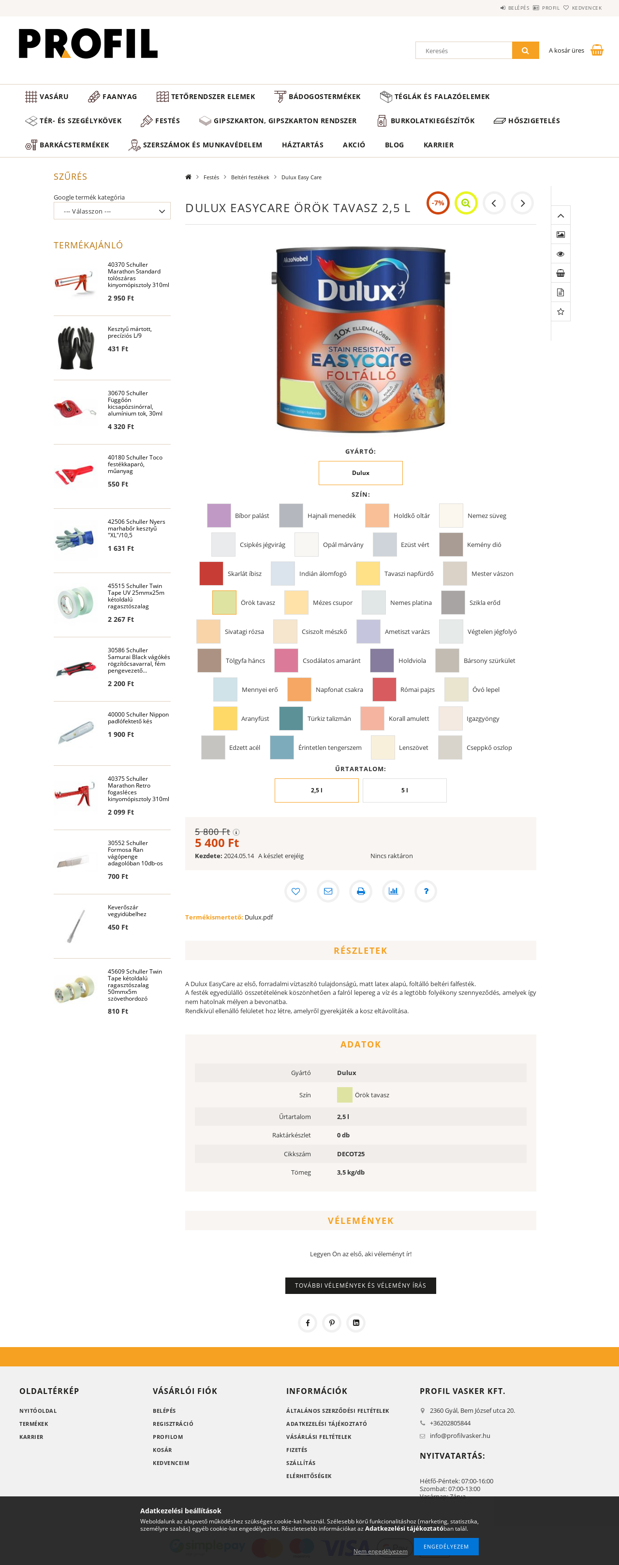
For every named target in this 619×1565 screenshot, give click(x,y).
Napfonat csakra (339, 689)
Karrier (439, 144)
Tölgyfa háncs (245, 660)
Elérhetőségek (309, 1475)
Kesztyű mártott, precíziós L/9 (130, 333)
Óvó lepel (486, 689)
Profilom (168, 1436)
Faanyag (120, 96)
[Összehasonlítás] (393, 891)
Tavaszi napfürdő (409, 573)
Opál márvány (343, 544)
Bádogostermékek (325, 96)
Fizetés (297, 1449)
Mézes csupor (333, 602)
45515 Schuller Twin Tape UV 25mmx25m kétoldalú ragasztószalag (136, 596)
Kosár (162, 1449)
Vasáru (54, 96)
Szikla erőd (485, 602)
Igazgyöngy (483, 718)
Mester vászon (493, 573)
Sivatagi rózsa (244, 631)
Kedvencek (581, 7)
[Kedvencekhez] (295, 891)
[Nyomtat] (360, 891)
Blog (394, 144)
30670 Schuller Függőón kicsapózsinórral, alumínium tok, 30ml (135, 403)
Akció (354, 144)
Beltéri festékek (250, 177)
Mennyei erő (260, 689)
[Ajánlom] (327, 891)
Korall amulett (409, 718)
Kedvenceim (171, 1462)
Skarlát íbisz (245, 573)
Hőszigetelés (534, 120)
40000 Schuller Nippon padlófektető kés (138, 718)
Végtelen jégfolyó (492, 631)
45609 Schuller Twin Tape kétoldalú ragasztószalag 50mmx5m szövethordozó (135, 985)
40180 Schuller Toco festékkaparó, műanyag (135, 464)
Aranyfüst (255, 718)
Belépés (491, 7)
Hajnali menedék (332, 515)
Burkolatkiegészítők (433, 120)
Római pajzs (417, 689)
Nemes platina (411, 602)
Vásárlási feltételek (318, 1436)
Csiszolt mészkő (324, 631)
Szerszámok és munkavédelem (203, 144)
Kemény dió (484, 544)
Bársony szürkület (490, 660)
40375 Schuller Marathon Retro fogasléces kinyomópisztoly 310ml (138, 789)
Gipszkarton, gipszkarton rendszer (285, 120)
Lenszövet (413, 747)
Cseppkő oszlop (489, 747)
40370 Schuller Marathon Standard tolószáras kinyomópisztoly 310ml (138, 275)
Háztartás (303, 144)
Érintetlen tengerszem (330, 747)
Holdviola (412, 660)
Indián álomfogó (323, 573)
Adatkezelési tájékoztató (326, 1423)
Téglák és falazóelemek (442, 96)
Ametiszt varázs (407, 631)
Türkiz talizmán (329, 718)
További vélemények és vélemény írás (361, 1285)
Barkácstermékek (74, 144)
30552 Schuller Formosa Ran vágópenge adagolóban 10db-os (135, 853)
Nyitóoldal (38, 1410)
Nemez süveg (487, 515)
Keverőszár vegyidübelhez (127, 911)
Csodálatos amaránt (332, 660)
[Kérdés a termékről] (426, 891)
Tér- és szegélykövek (80, 120)
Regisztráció (173, 1423)
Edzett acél (244, 747)
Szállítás (301, 1462)
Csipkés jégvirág (262, 544)
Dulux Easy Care (301, 177)
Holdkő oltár (412, 515)
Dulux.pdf (259, 917)
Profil (535, 7)
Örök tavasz (258, 602)
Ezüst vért (415, 544)
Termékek (33, 1423)
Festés (167, 120)
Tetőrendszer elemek (213, 96)
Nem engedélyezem (381, 1551)
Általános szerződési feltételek (337, 1410)
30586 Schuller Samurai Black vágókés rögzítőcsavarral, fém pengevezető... (139, 661)
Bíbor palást (252, 515)
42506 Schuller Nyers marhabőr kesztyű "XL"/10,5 (136, 528)
